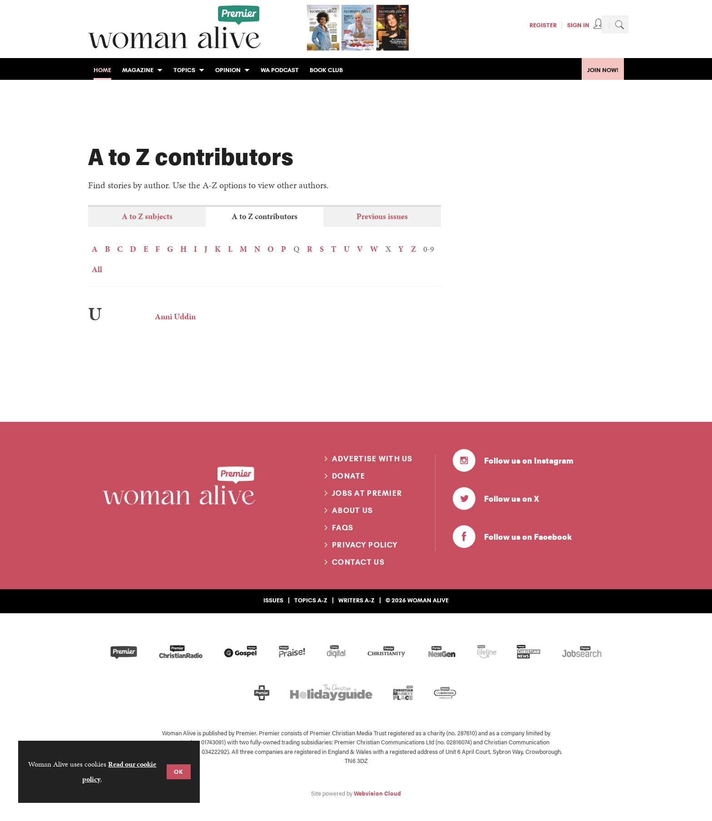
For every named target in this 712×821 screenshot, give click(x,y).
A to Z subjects (147, 216)
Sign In (578, 25)
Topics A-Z (310, 600)
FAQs (342, 527)
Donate (349, 475)
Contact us (358, 562)
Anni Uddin (175, 316)
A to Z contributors (264, 216)
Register (543, 25)
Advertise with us (372, 458)
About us (352, 510)
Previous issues (382, 216)
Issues (273, 600)
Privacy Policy (365, 544)
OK (178, 771)
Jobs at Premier (367, 493)
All (97, 269)
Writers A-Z (356, 600)
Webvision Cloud (377, 793)
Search (619, 24)
